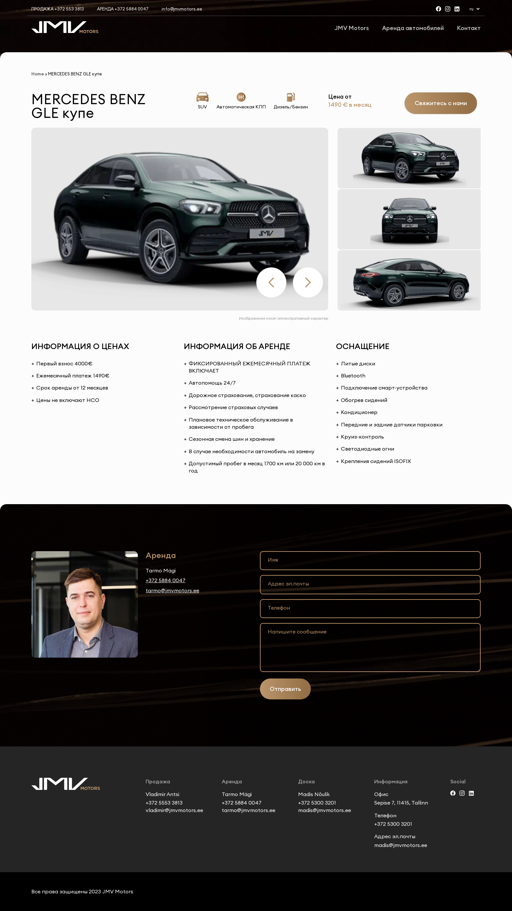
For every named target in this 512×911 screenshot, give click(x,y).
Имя (273, 559)
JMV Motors (351, 28)
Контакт (469, 28)
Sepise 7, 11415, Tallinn (401, 802)
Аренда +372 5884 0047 (123, 9)
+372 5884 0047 (165, 580)
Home (37, 73)
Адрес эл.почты (288, 583)
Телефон (279, 607)
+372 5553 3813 (164, 802)
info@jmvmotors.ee (182, 9)
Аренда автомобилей (413, 28)
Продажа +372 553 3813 (57, 9)
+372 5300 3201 (317, 802)
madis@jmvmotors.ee (324, 810)
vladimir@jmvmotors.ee (174, 810)
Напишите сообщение (297, 631)
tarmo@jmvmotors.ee (172, 590)
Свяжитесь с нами (441, 103)
